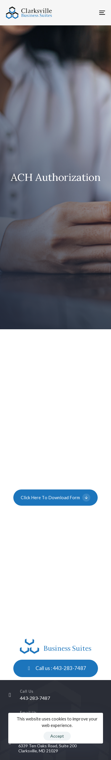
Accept (57, 735)
